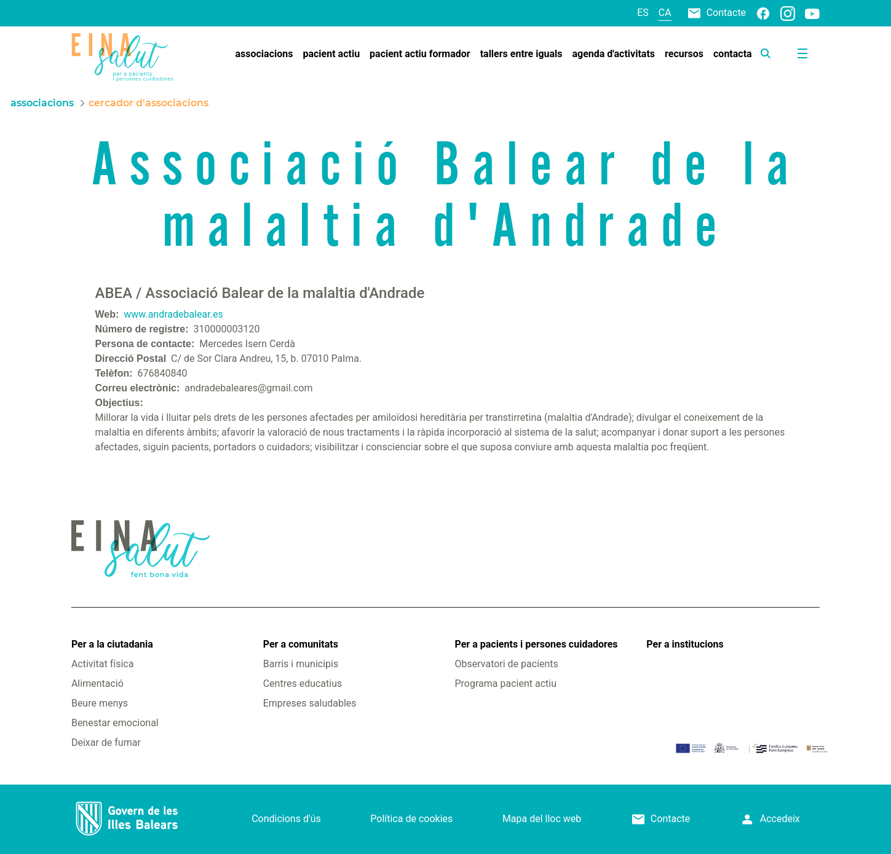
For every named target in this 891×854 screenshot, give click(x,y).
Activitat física (102, 664)
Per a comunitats (300, 644)
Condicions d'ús (286, 819)
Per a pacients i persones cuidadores (536, 644)
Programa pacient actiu (505, 683)
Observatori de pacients (506, 664)
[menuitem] (264, 54)
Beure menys (99, 703)
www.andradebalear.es (173, 314)
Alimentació (97, 683)
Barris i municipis (300, 664)
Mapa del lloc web (541, 819)
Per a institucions (684, 644)
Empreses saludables (310, 703)
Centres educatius (303, 683)
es (643, 12)
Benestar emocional (115, 723)
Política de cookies (411, 819)
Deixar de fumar (106, 742)
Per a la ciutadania (112, 644)
